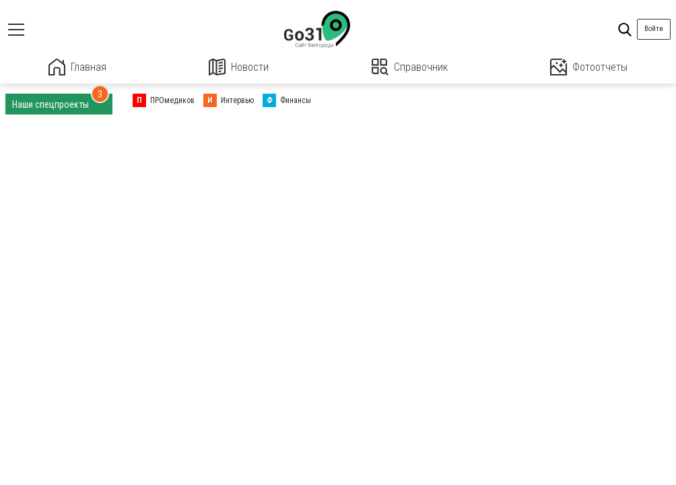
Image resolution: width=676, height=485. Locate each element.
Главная (77, 67)
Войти (653, 28)
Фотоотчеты (589, 67)
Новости (239, 67)
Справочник (410, 67)
